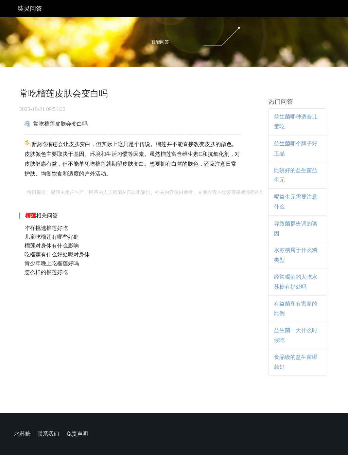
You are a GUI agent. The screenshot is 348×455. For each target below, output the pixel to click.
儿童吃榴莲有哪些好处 (51, 237)
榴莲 (30, 215)
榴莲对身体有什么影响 (51, 246)
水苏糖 (22, 434)
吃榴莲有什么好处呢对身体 (57, 254)
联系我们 (48, 434)
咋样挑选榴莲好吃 (46, 228)
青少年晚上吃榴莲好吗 (51, 263)
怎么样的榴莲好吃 (46, 272)
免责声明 (77, 434)
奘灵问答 (30, 8)
